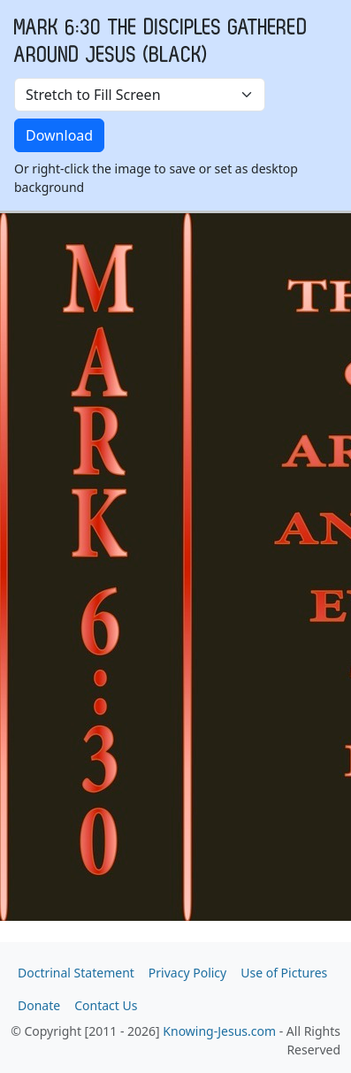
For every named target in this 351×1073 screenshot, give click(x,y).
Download (59, 135)
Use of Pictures (283, 972)
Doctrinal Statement (76, 972)
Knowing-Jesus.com (219, 1031)
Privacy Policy (187, 972)
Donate (39, 1005)
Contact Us (105, 1005)
